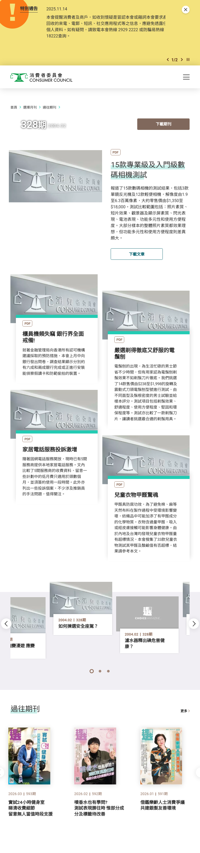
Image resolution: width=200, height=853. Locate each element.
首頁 (13, 108)
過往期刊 (49, 108)
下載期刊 (163, 125)
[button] (167, 60)
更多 (185, 704)
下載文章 (137, 254)
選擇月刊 (30, 108)
